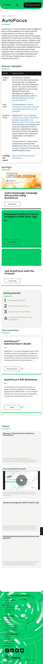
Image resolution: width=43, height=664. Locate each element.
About (7, 621)
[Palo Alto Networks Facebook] (7, 652)
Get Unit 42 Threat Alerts (19, 312)
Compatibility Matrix (12, 607)
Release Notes (10, 600)
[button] (12, 204)
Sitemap (8, 611)
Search (7, 602)
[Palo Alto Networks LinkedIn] (12, 652)
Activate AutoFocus (17, 300)
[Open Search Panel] (17, 5)
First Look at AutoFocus (18, 306)
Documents (9, 645)
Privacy (8, 639)
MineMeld (19, 80)
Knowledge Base (11, 630)
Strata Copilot (32, 5)
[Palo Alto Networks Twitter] (17, 652)
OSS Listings (9, 609)
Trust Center (9, 641)
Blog (6, 605)
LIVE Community (11, 627)
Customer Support (11, 625)
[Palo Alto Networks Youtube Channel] (22, 652)
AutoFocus (11, 16)
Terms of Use (10, 643)
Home (4, 16)
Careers (8, 623)
